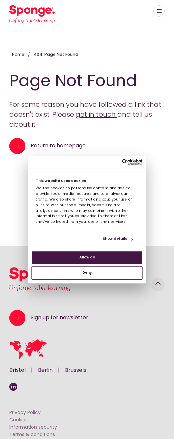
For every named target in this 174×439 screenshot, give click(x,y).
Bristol (17, 370)
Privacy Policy (25, 412)
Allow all (87, 257)
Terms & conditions (32, 434)
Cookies (18, 420)
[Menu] (159, 11)
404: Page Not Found (56, 55)
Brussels (75, 370)
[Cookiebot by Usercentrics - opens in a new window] (122, 162)
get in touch (96, 115)
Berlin (45, 370)
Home (18, 55)
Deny (87, 273)
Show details (115, 239)
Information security (33, 427)
